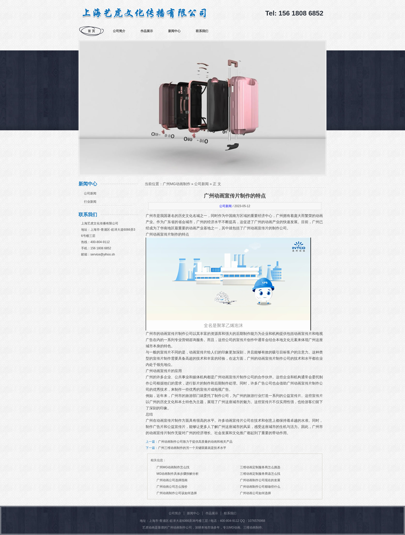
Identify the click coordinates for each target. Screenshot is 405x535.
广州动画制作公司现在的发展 (260, 480)
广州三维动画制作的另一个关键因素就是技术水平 (192, 448)
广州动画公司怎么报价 (172, 486)
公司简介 (119, 31)
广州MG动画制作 (176, 184)
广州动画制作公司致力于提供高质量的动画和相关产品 (195, 441)
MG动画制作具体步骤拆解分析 (178, 474)
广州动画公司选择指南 (172, 480)
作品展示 (147, 31)
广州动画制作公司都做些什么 (260, 486)
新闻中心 (174, 31)
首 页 (91, 31)
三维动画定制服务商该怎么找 (260, 474)
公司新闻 (90, 193)
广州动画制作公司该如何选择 (177, 493)
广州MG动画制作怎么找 (173, 467)
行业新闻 (90, 202)
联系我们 (202, 31)
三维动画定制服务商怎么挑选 (260, 467)
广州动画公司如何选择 (255, 493)
